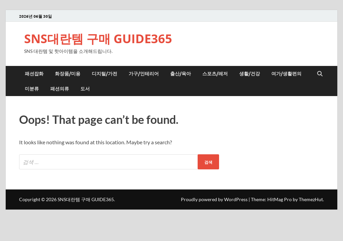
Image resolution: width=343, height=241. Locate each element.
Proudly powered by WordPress (214, 199)
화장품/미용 (67, 73)
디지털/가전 (104, 73)
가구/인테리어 (144, 73)
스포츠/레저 (215, 73)
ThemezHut (311, 199)
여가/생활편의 (286, 73)
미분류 (32, 88)
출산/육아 (180, 73)
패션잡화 (34, 73)
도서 (85, 88)
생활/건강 (249, 73)
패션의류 (59, 88)
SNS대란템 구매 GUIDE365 (98, 38)
